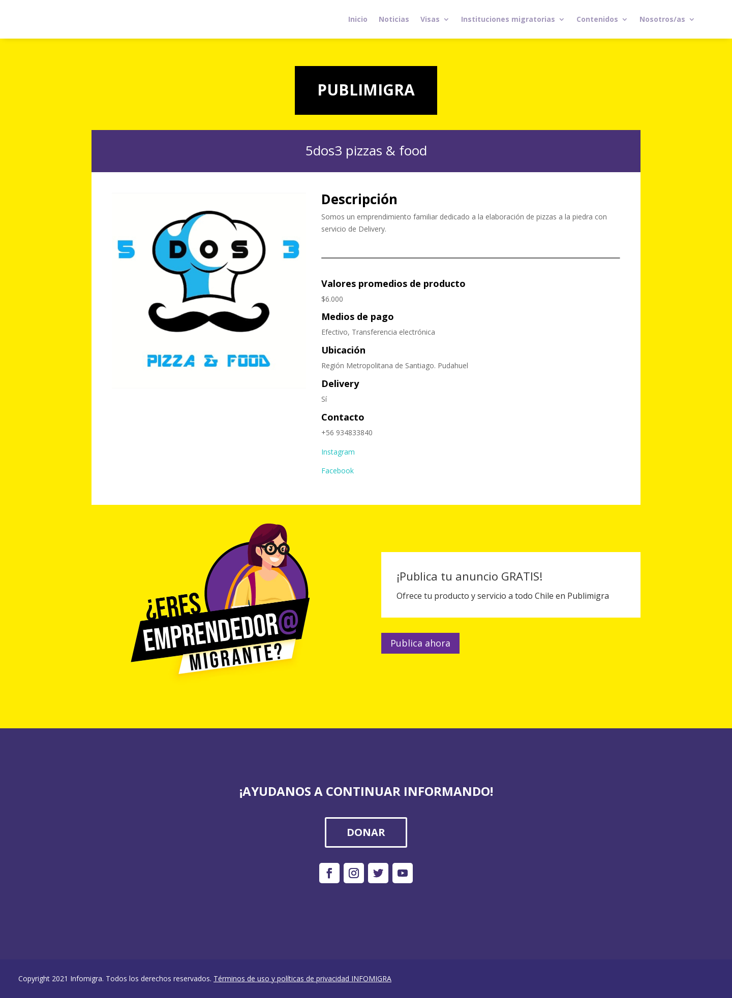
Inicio (358, 19)
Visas (430, 19)
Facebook (337, 470)
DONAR (366, 832)
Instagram (338, 452)
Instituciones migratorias (508, 19)
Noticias (394, 19)
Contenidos (597, 19)
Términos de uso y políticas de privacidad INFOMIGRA (302, 978)
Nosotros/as (662, 19)
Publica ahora (420, 643)
